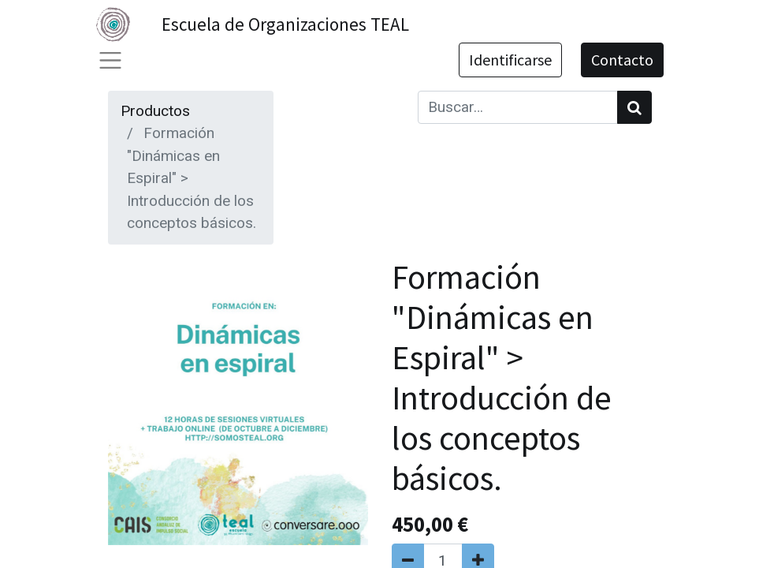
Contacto (622, 59)
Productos (155, 111)
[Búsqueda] (634, 108)
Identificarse (510, 59)
